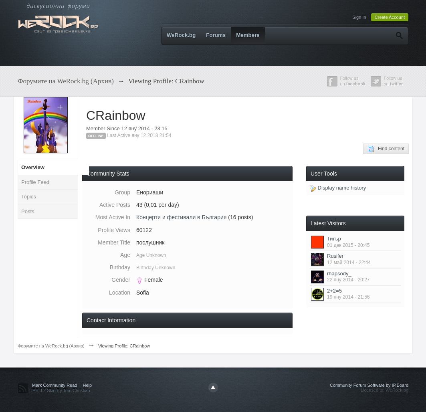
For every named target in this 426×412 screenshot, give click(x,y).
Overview (32, 167)
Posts (27, 211)
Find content (385, 149)
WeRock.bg (181, 35)
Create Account (390, 17)
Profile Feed (35, 182)
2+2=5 (334, 291)
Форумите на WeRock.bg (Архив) (51, 345)
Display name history (338, 188)
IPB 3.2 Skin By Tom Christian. (61, 390)
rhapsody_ (339, 274)
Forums (216, 35)
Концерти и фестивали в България (181, 217)
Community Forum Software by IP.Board (369, 385)
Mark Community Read (54, 385)
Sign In (359, 17)
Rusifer (335, 256)
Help (87, 385)
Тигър (334, 239)
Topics (28, 197)
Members (248, 35)
